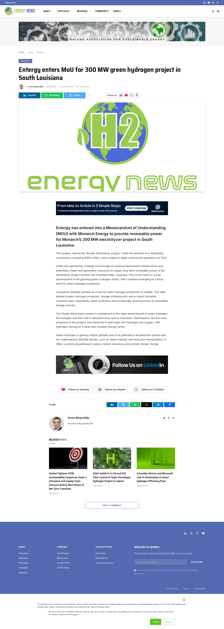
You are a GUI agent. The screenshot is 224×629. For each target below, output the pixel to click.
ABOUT (117, 11)
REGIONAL (82, 11)
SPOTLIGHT (63, 11)
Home (30, 52)
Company (62, 547)
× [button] (183, 600)
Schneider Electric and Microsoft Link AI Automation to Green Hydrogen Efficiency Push (155, 477)
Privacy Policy (191, 570)
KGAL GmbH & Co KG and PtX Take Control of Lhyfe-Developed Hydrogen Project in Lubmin (111, 477)
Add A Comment (112, 505)
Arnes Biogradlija (35, 86)
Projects (39, 52)
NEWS (47, 11)
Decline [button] (169, 622)
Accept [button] (156, 622)
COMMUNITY (102, 11)
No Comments (66, 86)
